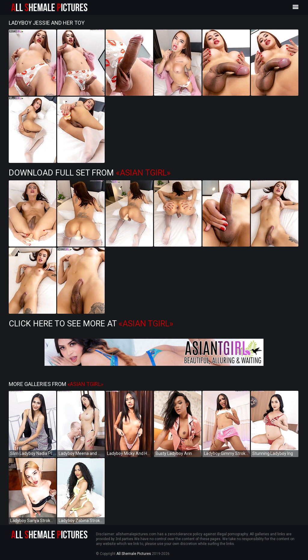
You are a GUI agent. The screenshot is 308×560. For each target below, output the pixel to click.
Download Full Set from (90, 173)
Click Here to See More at (91, 323)
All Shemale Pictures (133, 554)
